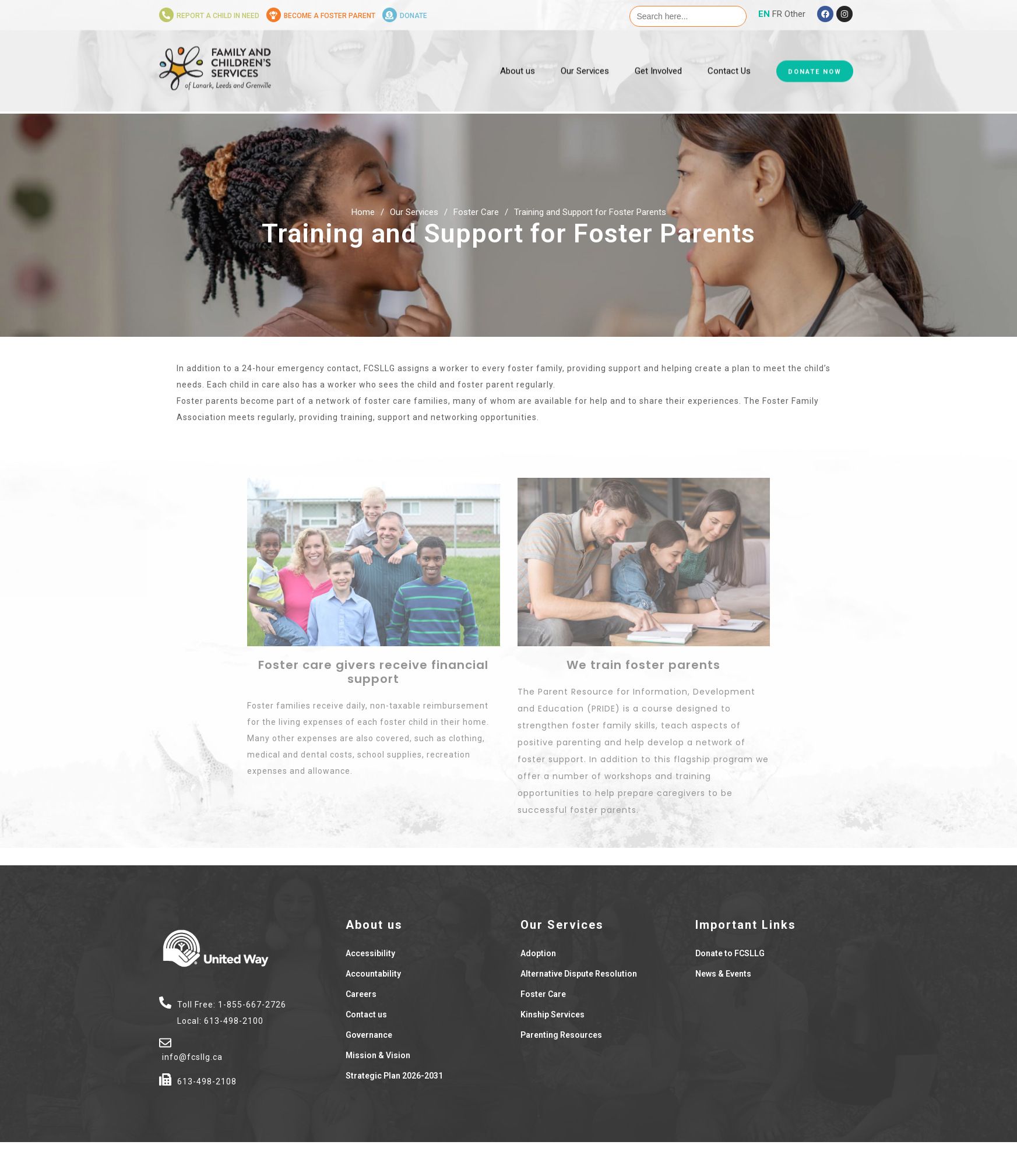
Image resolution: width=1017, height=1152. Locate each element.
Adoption (538, 953)
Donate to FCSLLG (730, 953)
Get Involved (658, 51)
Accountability (373, 973)
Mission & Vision (378, 1055)
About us (517, 51)
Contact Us (729, 51)
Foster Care (476, 212)
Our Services (585, 51)
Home (363, 212)
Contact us (366, 1014)
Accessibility (370, 953)
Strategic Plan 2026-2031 (394, 1075)
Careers (361, 994)
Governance (369, 1035)
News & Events (723, 973)
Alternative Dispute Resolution (578, 973)
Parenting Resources (561, 1035)
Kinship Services (552, 1014)
